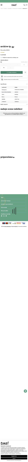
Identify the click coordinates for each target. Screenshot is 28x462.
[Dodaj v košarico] (12, 72)
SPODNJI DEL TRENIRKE (17, 8)
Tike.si (2, 8)
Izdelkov (5, 8)
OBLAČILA (10, 8)
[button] (2, 5)
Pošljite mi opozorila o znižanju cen (10, 57)
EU (1, 62)
